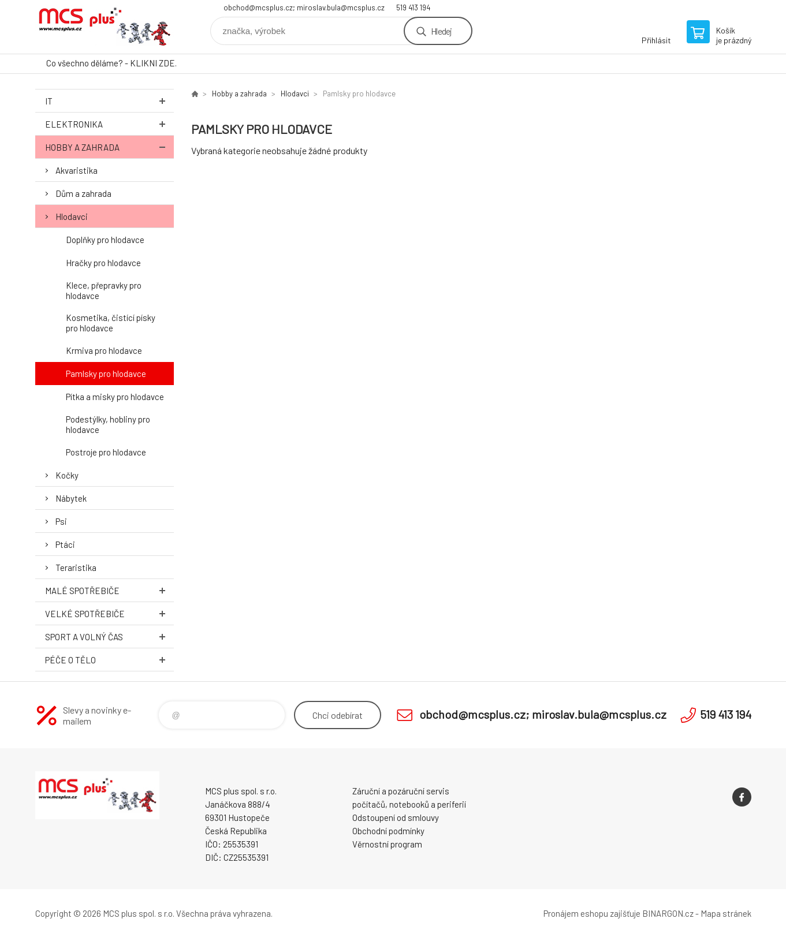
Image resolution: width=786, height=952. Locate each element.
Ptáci (65, 544)
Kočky (67, 475)
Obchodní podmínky (388, 831)
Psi (61, 521)
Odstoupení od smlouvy (395, 817)
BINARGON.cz (668, 913)
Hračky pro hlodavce (103, 262)
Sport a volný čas (109, 636)
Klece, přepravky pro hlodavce (103, 290)
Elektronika (109, 124)
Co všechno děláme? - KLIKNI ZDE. (111, 63)
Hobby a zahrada (109, 147)
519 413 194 (413, 7)
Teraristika (75, 567)
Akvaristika (76, 170)
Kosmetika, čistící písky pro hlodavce (110, 322)
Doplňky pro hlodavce (105, 239)
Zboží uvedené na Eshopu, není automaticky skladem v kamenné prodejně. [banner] (104, 27)
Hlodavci (71, 216)
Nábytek (71, 498)
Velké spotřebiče (109, 613)
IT (109, 100)
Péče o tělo (109, 659)
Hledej (441, 30)
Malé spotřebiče (109, 590)
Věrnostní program (387, 844)
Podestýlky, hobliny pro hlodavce (108, 424)
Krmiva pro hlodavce (104, 350)
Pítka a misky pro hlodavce (115, 396)
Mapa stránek (726, 913)
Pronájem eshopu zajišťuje (591, 913)
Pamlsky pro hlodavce (106, 373)
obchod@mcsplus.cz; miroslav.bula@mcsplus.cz (304, 7)
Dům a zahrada (83, 193)
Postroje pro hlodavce (106, 452)
